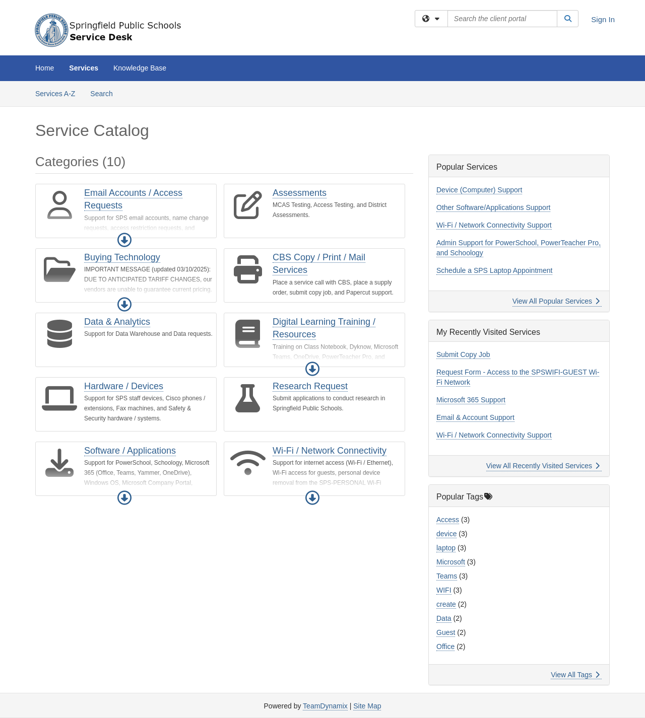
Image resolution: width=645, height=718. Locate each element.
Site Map (367, 706)
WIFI (444, 590)
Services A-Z (55, 94)
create (446, 604)
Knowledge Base (139, 68)
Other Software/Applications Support (493, 207)
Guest (445, 632)
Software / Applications (130, 451)
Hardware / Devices (123, 386)
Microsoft (450, 562)
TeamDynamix (325, 706)
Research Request (310, 386)
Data (444, 618)
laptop (446, 548)
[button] (124, 240)
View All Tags (575, 675)
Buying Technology (122, 257)
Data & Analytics (117, 322)
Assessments (300, 193)
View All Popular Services (556, 301)
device (446, 534)
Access (447, 520)
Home (44, 68)
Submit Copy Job (463, 354)
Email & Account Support (475, 417)
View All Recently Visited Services (543, 466)
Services (83, 68)
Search (105, 93)
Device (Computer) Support (479, 190)
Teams (446, 576)
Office (445, 646)
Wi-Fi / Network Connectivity (329, 451)
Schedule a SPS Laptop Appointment (494, 270)
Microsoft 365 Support (470, 400)
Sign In (603, 19)
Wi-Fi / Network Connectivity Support (494, 225)
